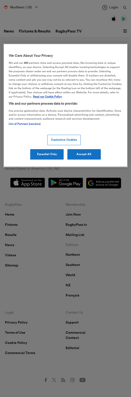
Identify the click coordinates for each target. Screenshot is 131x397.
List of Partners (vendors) (24, 124)
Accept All (84, 154)
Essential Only (47, 154)
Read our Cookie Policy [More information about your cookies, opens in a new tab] (47, 97)
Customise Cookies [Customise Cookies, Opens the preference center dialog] (64, 140)
